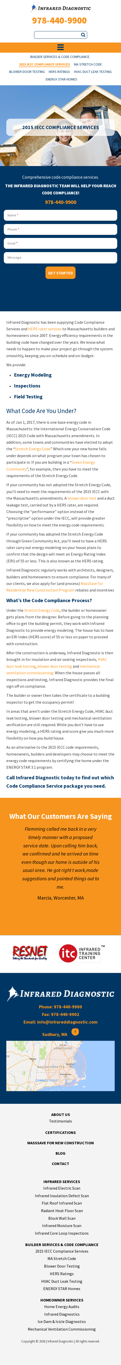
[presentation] (42, 294)
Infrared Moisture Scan (61, 1225)
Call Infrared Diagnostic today (40, 777)
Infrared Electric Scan (61, 1188)
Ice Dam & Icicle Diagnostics (62, 1321)
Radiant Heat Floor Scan (62, 1210)
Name (13, 215)
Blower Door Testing (27, 72)
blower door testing (54, 666)
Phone (13, 229)
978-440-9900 (59, 20)
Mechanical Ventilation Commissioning (62, 1329)
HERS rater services (45, 328)
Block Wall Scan (62, 1218)
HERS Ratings (59, 72)
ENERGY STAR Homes (61, 80)
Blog (60, 1153)
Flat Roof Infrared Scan (62, 1203)
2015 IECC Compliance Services (44, 65)
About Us (60, 1114)
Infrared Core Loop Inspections (62, 1233)
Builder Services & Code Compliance (59, 57)
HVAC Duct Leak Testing (93, 72)
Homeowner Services (61, 1299)
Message (14, 257)
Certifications (60, 1132)
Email (13, 243)
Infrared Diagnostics (62, 1314)
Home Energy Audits (61, 1306)
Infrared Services (61, 1181)
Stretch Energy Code (32, 448)
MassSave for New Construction (60, 1142)
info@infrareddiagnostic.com (67, 1022)
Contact (60, 1163)
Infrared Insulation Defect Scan (62, 1195)
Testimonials (60, 1121)
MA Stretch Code (88, 65)
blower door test (81, 498)
